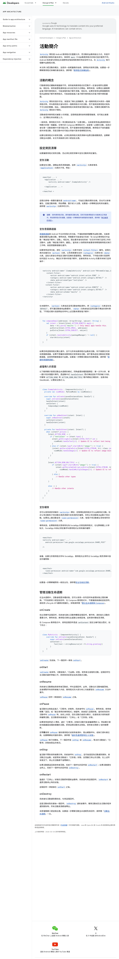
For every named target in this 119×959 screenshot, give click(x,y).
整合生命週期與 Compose (93, 603)
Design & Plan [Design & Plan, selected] (48, 3)
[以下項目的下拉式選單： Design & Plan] (57, 3)
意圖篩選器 (44, 234)
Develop (66, 3)
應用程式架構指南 (81, 70)
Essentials (29, 3)
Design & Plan (61, 38)
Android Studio (108, 3)
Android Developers (46, 38)
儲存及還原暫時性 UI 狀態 (82, 735)
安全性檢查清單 (82, 582)
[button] (14, 19)
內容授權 (64, 825)
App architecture (12, 12)
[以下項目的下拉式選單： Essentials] (36, 3)
